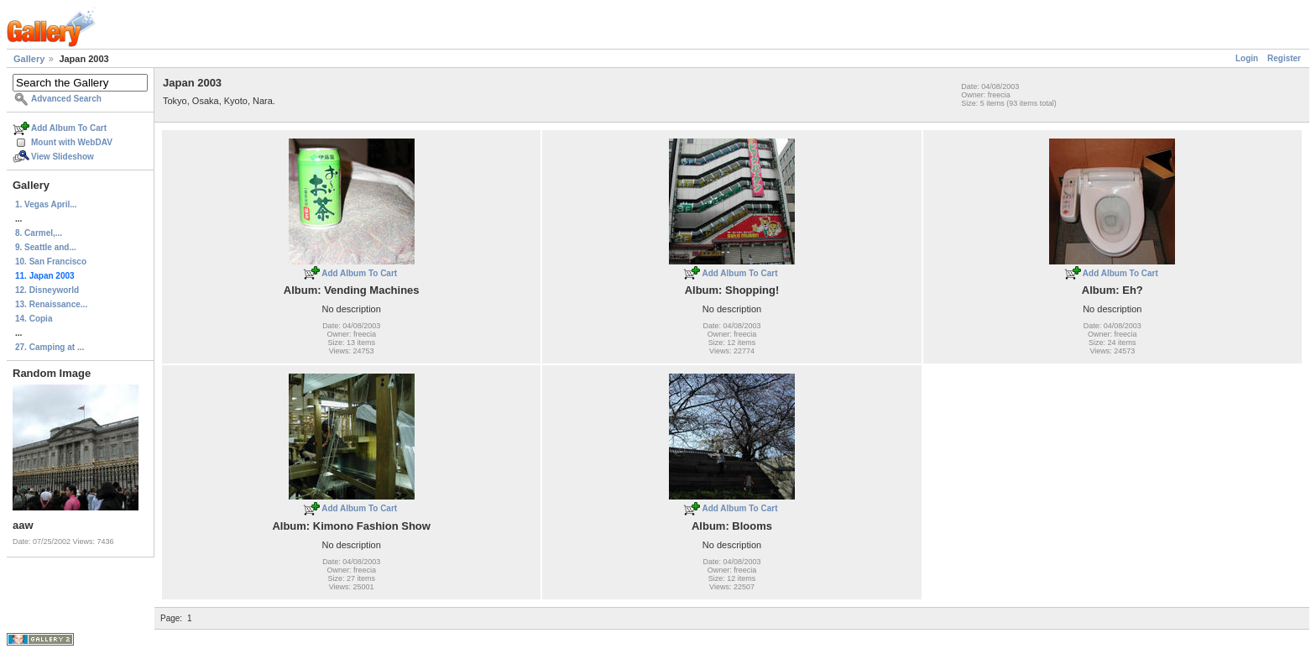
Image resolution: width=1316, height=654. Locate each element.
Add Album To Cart (69, 128)
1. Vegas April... (46, 204)
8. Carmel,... (38, 233)
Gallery (28, 59)
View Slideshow (62, 156)
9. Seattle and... (45, 247)
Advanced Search (66, 98)
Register (1284, 58)
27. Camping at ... (49, 347)
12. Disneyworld (47, 290)
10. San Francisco (50, 261)
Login (1246, 58)
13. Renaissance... (51, 304)
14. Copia (33, 318)
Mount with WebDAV (71, 142)
